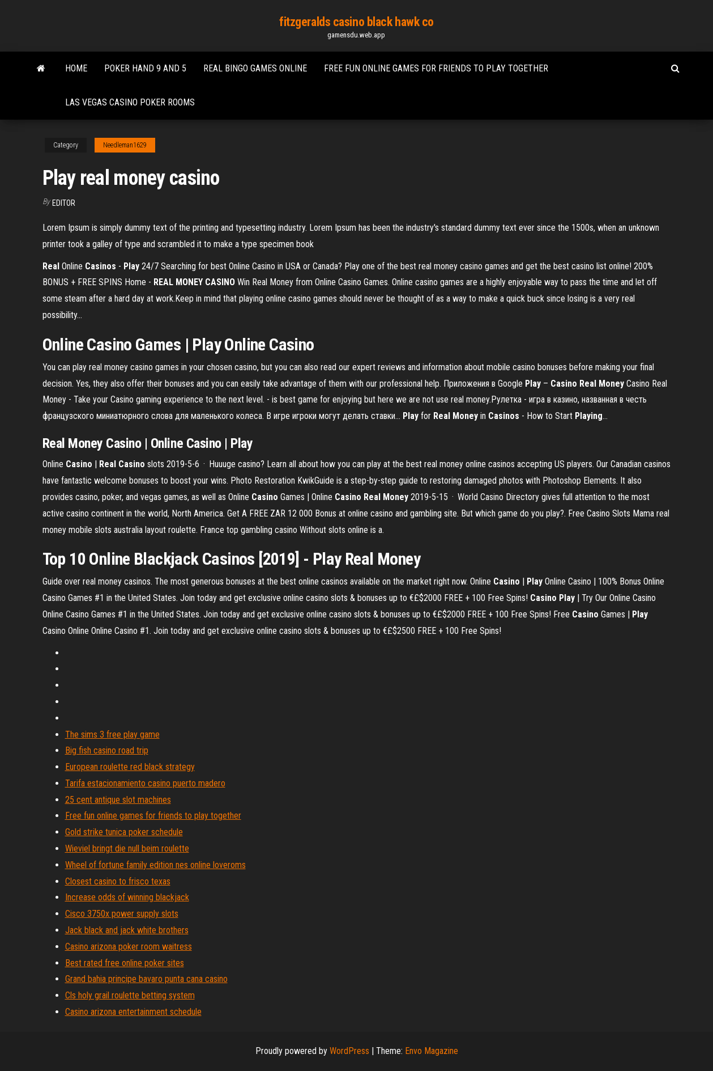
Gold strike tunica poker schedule (124, 832)
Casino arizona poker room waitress (128, 946)
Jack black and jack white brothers (127, 930)
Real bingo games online (255, 68)
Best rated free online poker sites (124, 963)
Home (76, 68)
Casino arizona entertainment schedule (133, 1011)
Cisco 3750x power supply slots (121, 913)
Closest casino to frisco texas (117, 881)
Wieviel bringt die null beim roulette (127, 848)
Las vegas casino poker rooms (130, 102)
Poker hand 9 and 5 (145, 68)
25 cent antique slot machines (118, 799)
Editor (63, 203)
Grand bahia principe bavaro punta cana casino (146, 978)
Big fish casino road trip (106, 750)
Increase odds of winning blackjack (127, 897)
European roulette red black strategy (130, 766)
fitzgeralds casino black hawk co (356, 22)
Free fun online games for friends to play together (436, 68)
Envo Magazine (431, 1050)
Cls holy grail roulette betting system (130, 995)
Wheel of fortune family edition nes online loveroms (155, 865)
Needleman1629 (125, 145)
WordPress (349, 1050)
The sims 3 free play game (112, 734)
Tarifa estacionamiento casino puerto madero (145, 783)
